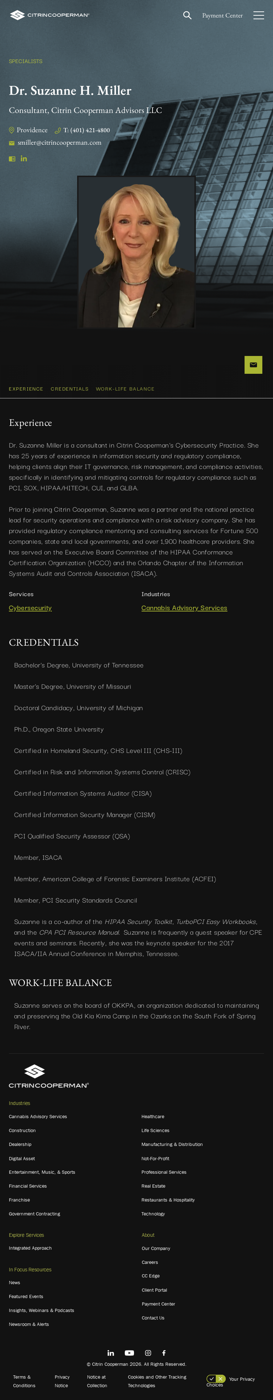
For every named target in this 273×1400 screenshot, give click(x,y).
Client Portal (154, 1290)
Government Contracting (34, 1213)
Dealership (20, 1144)
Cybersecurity (30, 607)
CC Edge (151, 1275)
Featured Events (26, 1296)
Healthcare (152, 1116)
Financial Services (28, 1186)
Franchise (19, 1200)
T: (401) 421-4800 (86, 130)
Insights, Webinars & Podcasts (41, 1310)
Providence (32, 129)
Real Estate (153, 1186)
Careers (150, 1262)
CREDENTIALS (70, 388)
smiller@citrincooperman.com (60, 142)
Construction (22, 1130)
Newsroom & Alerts (29, 1324)
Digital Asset (22, 1158)
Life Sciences (155, 1130)
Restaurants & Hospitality (168, 1200)
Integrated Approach (30, 1248)
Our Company (156, 1248)
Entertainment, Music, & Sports (42, 1172)
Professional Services (164, 1172)
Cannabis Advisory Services (184, 607)
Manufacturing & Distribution (172, 1144)
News (14, 1282)
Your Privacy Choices (231, 1382)
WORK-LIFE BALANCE (125, 388)
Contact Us (153, 1318)
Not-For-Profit (155, 1158)
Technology (153, 1213)
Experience (26, 388)
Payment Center (222, 15)
